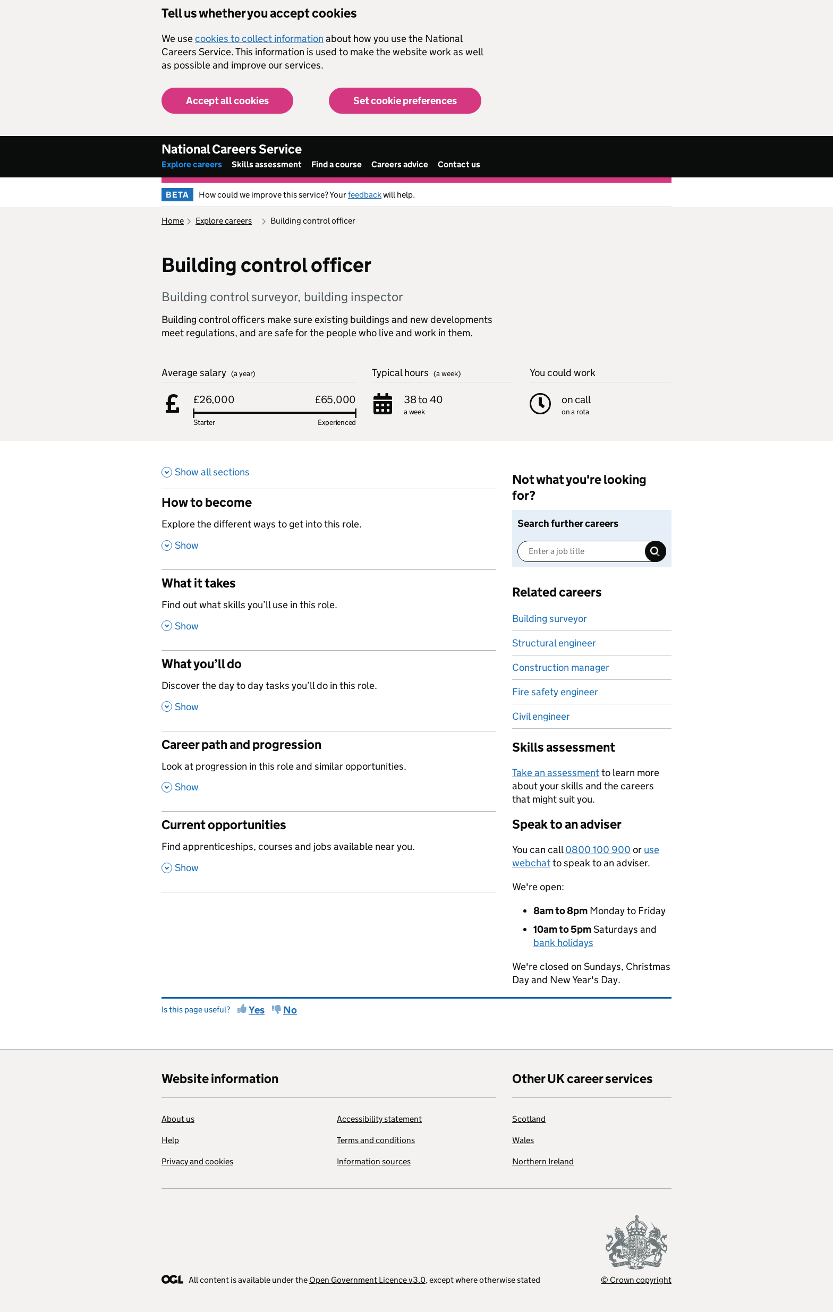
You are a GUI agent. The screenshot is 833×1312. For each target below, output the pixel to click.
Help (170, 1140)
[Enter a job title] (591, 551)
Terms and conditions (376, 1140)
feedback (364, 195)
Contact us (459, 164)
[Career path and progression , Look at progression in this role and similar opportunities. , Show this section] (329, 771)
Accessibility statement (379, 1119)
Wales (523, 1140)
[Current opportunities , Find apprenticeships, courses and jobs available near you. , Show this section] (329, 851)
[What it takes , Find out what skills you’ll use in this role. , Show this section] (329, 609)
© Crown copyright (636, 1280)
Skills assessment (267, 164)
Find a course (336, 164)
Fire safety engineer (555, 692)
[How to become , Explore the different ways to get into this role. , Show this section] (329, 529)
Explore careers (192, 164)
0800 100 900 (598, 850)
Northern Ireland (543, 1161)
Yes (257, 1010)
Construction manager (560, 667)
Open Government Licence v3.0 (367, 1280)
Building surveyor (549, 618)
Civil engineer (541, 716)
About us (178, 1119)
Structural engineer (554, 643)
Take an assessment (555, 772)
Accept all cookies (227, 101)
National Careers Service (232, 149)
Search (655, 551)
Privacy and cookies (197, 1161)
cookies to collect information (259, 38)
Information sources (374, 1161)
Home (173, 221)
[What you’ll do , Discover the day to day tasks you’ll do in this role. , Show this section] (329, 690)
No (290, 1010)
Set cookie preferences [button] (405, 101)
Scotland (529, 1119)
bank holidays (563, 942)
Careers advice (399, 164)
